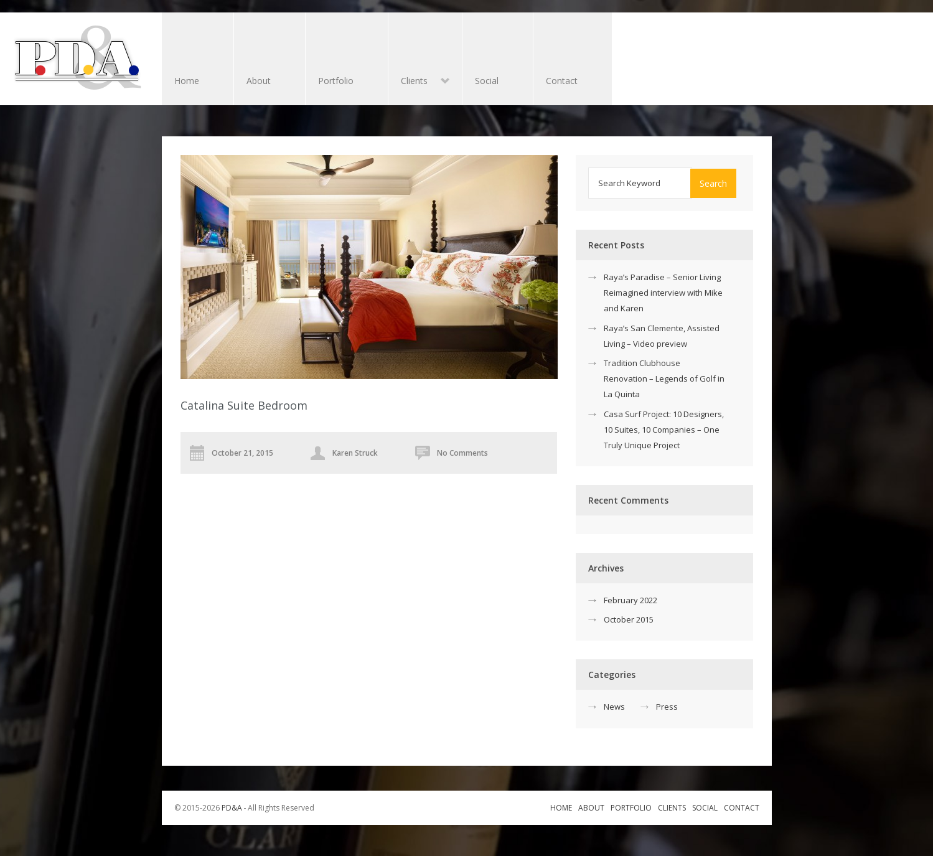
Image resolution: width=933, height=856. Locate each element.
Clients (418, 82)
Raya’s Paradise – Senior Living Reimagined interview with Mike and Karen (663, 292)
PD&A (232, 807)
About (258, 81)
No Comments (462, 453)
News (614, 706)
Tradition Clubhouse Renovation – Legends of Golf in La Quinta (664, 378)
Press (667, 706)
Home (186, 81)
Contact (562, 81)
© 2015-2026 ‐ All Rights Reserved (245, 807)
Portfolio (336, 81)
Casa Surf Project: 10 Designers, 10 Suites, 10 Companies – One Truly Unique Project (664, 429)
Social (487, 81)
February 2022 (630, 600)
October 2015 (629, 619)
